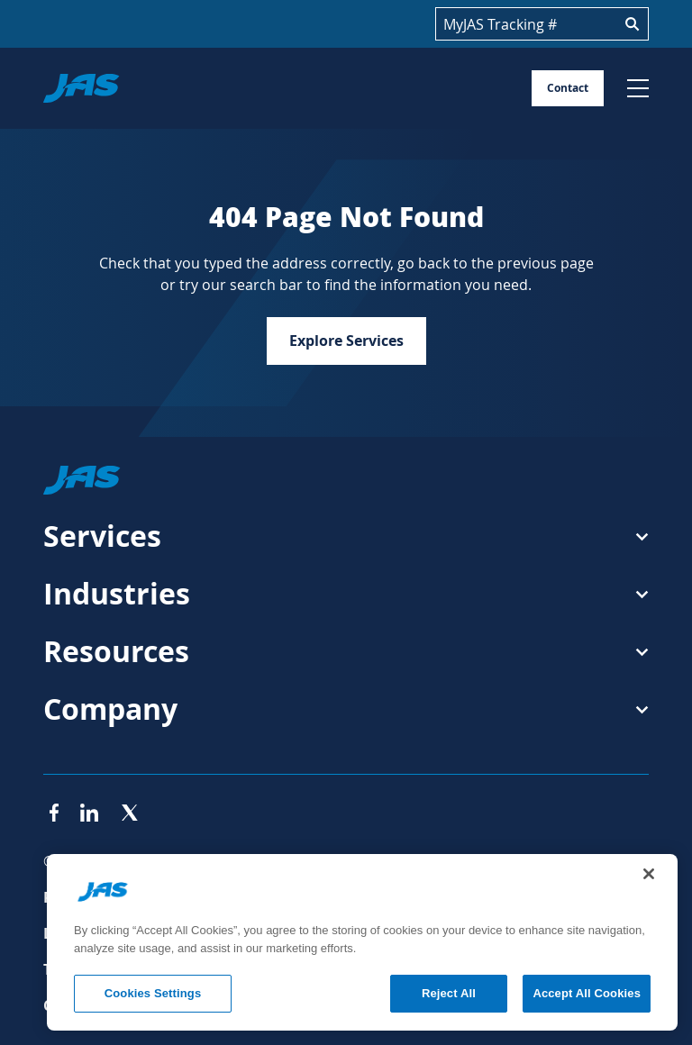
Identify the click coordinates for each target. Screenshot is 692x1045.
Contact (567, 87)
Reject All (449, 993)
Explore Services (346, 340)
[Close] (649, 874)
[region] (362, 942)
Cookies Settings (153, 993)
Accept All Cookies (587, 993)
